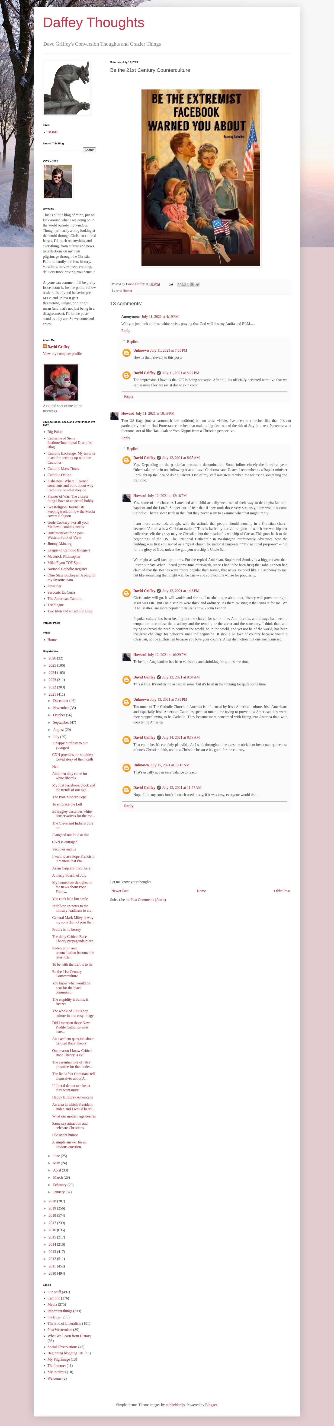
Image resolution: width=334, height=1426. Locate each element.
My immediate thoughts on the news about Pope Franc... (72, 887)
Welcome (54, 1378)
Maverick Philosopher (64, 556)
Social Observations (62, 1347)
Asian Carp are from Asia (71, 868)
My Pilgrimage (59, 1359)
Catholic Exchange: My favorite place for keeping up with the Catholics (71, 457)
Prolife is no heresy (66, 929)
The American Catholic (65, 599)
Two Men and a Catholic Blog (70, 611)
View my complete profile (62, 354)
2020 (53, 1201)
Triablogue (56, 605)
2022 (53, 687)
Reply (125, 331)
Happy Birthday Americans (72, 1097)
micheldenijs (175, 1405)
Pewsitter (54, 586)
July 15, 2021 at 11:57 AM (182, 787)
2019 (53, 1208)
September (61, 722)
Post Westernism (60, 1330)
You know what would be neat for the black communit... (71, 987)
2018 (53, 1215)
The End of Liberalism (64, 1323)
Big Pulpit (55, 432)
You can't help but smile (70, 899)
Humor (127, 291)
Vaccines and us (64, 849)
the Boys (54, 1317)
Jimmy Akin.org (60, 544)
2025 (53, 665)
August (59, 730)
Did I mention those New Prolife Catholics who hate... (71, 1027)
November (61, 708)
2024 (53, 673)
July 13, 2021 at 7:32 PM (168, 699)
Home (201, 891)
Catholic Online (59, 475)
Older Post (282, 891)
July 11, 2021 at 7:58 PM (168, 350)
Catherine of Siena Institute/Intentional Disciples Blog (70, 442)
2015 (53, 1237)
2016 (53, 1230)
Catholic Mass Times (63, 469)
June (57, 1156)
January (59, 1192)
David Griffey (144, 373)
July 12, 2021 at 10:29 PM (167, 655)
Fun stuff (54, 1292)
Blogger (211, 1405)
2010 (53, 1273)
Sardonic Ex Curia (61, 592)
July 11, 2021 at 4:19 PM (160, 316)
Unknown (141, 350)
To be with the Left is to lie (72, 964)
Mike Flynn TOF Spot (64, 563)
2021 (53, 694)
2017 (53, 1223)
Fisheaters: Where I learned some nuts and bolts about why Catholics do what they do (70, 485)
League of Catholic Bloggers (69, 550)
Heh (55, 766)
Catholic (54, 1298)
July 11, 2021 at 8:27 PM (180, 373)
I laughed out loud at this (70, 835)
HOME (53, 132)
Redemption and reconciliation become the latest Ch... (73, 952)
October (59, 715)
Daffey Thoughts (94, 22)
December (61, 701)
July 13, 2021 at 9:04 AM (181, 677)
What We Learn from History (69, 1336)
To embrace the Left (67, 804)
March (58, 1177)
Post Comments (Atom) (148, 900)
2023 (53, 680)
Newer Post (119, 891)
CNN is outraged (64, 842)
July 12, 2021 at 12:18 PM (167, 496)
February (60, 1185)
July (56, 737)
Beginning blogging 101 (66, 1353)
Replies (132, 342)
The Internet (57, 1366)
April (57, 1170)
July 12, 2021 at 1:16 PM (180, 591)
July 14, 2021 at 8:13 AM (181, 737)
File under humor (65, 1135)
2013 (53, 1252)
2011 (53, 1266)
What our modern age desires (74, 1116)
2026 (53, 658)
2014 (53, 1244)
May (57, 1163)
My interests (57, 1372)
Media (52, 1304)
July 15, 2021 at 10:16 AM (170, 765)
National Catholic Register (67, 569)
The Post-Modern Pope (69, 797)
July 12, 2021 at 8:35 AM (181, 458)
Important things (60, 1311)
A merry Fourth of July (69, 875)
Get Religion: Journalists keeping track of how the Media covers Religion (71, 511)
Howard (127, 413)
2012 (53, 1259)
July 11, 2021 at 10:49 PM (155, 413)
